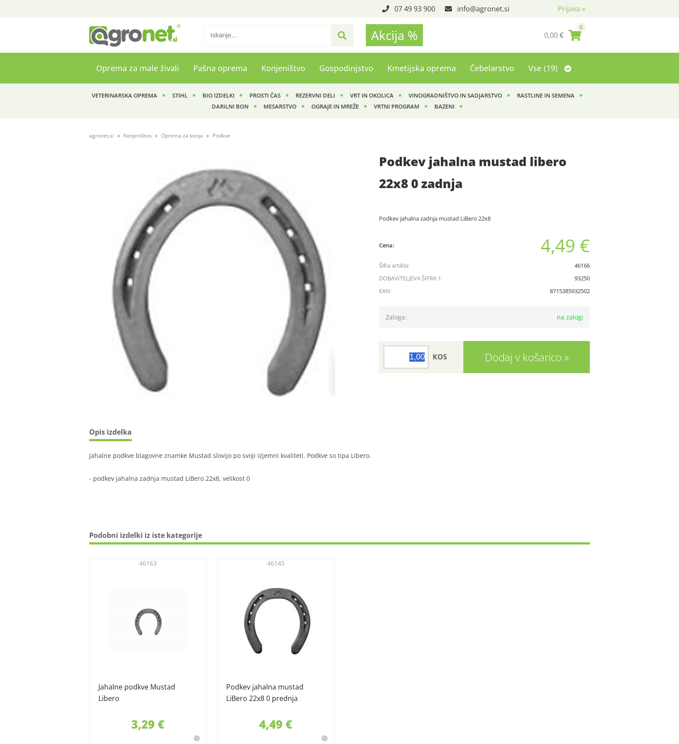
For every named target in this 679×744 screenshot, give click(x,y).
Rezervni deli (315, 95)
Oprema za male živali (137, 68)
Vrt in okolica (372, 95)
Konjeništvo (283, 68)
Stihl (180, 95)
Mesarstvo (280, 106)
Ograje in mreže (335, 106)
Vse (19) (549, 68)
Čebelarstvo (492, 68)
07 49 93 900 (414, 9)
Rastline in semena (545, 95)
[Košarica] (562, 35)
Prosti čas (265, 95)
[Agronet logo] (135, 35)
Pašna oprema (220, 68)
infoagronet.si (483, 9)
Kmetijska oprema (421, 68)
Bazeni (444, 106)
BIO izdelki (218, 95)
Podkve (221, 135)
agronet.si (101, 135)
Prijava (571, 9)
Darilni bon (230, 106)
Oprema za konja (182, 135)
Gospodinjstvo (346, 68)
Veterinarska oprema (124, 95)
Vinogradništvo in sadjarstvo (455, 95)
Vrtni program (396, 106)
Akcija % (394, 35)
